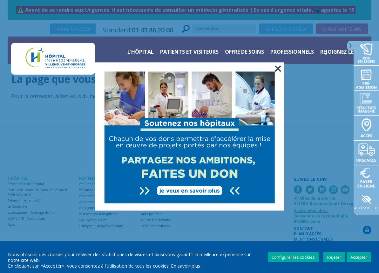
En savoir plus (185, 266)
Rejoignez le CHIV (343, 51)
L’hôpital (140, 51)
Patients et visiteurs (189, 51)
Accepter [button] (358, 257)
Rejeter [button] (334, 257)
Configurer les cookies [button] (293, 257)
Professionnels (292, 51)
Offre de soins (244, 51)
